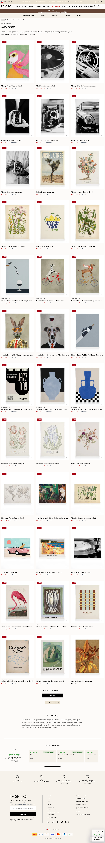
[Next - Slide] (100, 756)
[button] (98, 836)
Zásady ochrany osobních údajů (22, 818)
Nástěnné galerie (90, 6)
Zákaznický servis (81, 798)
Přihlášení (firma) (52, 817)
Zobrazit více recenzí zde (53, 766)
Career (49, 804)
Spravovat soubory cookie (83, 814)
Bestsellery (73, 6)
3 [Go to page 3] (55, 703)
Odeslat (23, 814)
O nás (49, 795)
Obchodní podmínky (81, 804)
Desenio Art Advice (81, 795)
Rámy (48, 6)
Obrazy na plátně (27, 6)
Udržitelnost (51, 807)
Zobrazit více (52, 695)
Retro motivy (21, 19)
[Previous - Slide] (26, 756)
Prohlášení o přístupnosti (54, 810)
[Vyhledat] (94, 6)
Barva (43, 15)
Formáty (55, 15)
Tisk (49, 798)
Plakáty (17, 6)
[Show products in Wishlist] (98, 6)
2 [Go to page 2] (52, 703)
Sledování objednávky (82, 801)
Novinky (64, 6)
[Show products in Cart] (102, 6)
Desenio (57, 838)
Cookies (78, 811)
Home (80, 6)
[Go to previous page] (46, 702)
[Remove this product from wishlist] (31, 80)
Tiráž (49, 801)
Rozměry (68, 15)
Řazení (79, 15)
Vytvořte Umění (40, 6)
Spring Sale (56, 6)
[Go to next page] (58, 702)
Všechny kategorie (29, 15)
